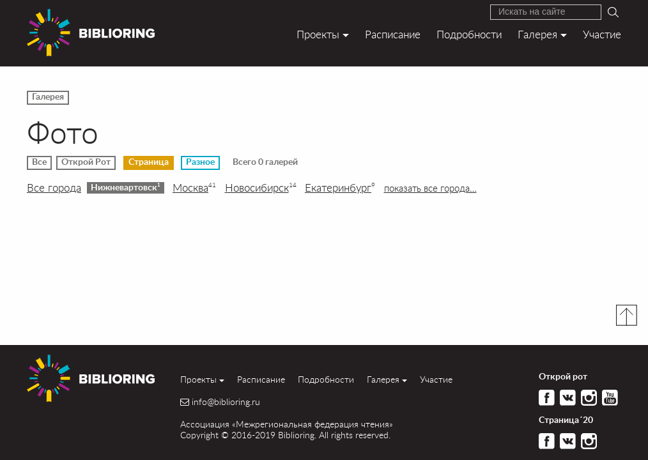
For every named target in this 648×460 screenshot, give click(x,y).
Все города (54, 188)
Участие (602, 34)
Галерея (537, 34)
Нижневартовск (125, 187)
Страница (148, 162)
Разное (200, 162)
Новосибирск (261, 188)
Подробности (469, 34)
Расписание (392, 34)
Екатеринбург (340, 188)
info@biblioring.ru (226, 402)
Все (39, 162)
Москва (194, 188)
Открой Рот (86, 162)
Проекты (318, 34)
